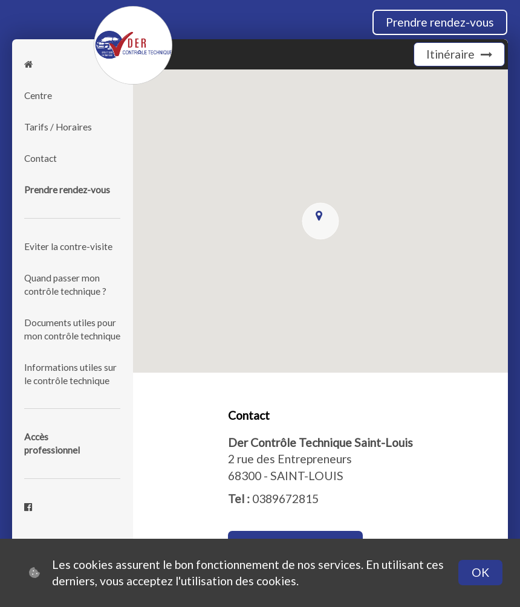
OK (480, 572)
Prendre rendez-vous (440, 22)
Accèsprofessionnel (52, 443)
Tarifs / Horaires (58, 126)
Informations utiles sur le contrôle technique (70, 374)
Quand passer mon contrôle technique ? (65, 284)
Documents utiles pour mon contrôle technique (72, 329)
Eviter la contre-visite (68, 246)
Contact (40, 158)
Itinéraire (459, 54)
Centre (38, 95)
